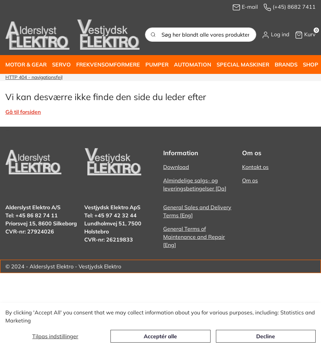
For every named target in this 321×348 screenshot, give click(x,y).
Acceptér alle (160, 336)
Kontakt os (255, 167)
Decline (265, 336)
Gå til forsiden (23, 111)
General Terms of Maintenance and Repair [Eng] (194, 236)
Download (176, 167)
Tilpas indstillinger (55, 336)
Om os (250, 180)
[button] (275, 35)
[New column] (72, 34)
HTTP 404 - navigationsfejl (33, 77)
